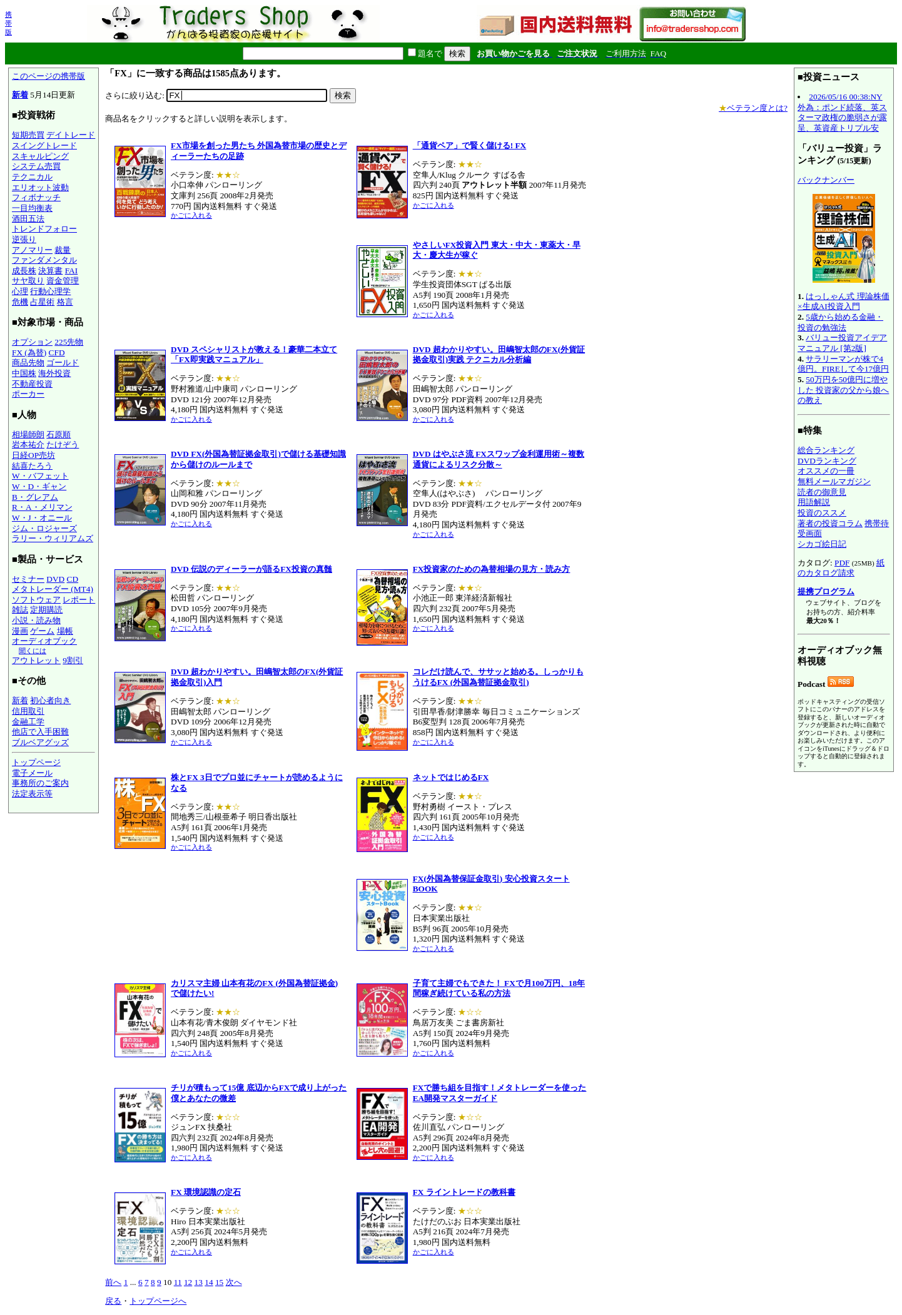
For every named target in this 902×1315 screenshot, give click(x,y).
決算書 (50, 270)
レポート (79, 599)
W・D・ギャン (39, 486)
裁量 (62, 250)
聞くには (32, 650)
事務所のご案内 (40, 783)
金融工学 (28, 721)
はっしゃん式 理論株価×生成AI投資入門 (843, 302)
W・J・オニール (42, 517)
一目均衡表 (32, 208)
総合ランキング (826, 450)
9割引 (73, 660)
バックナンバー (826, 180)
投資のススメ (822, 512)
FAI (71, 270)
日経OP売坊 (33, 455)
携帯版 (8, 23)
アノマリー (32, 250)
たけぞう (62, 444)
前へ (113, 1282)
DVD (55, 579)
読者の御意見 (822, 492)
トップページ (36, 762)
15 (219, 1282)
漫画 (20, 631)
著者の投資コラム (830, 523)
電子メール (32, 773)
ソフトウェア (36, 599)
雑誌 (20, 609)
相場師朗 (28, 434)
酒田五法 (28, 218)
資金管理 (62, 280)
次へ (234, 1282)
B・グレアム (35, 497)
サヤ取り (28, 280)
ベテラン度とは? (753, 108)
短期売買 (28, 135)
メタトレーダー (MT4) (52, 589)
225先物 (68, 342)
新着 (20, 94)
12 (188, 1282)
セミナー (28, 579)
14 (209, 1282)
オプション (32, 342)
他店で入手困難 (40, 731)
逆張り (24, 239)
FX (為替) (29, 352)
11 (178, 1282)
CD (73, 579)
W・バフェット (40, 475)
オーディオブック (44, 641)
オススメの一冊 (826, 470)
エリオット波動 (40, 187)
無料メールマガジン (834, 481)
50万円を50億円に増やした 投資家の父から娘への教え (843, 390)
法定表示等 (32, 793)
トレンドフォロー (44, 228)
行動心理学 (50, 291)
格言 (65, 302)
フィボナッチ (36, 197)
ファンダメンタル (44, 260)
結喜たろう (32, 465)
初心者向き (50, 700)
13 (199, 1282)
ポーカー (28, 394)
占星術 (42, 302)
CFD (57, 352)
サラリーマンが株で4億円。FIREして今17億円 (843, 364)
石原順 (58, 434)
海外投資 (54, 373)
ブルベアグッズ (40, 742)
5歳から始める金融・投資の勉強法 (840, 322)
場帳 (65, 631)
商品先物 (28, 362)
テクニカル (32, 176)
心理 (20, 291)
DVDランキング (827, 460)
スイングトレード (44, 145)
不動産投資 (32, 383)
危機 (20, 302)
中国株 (24, 373)
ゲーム (42, 631)
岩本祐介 (28, 444)
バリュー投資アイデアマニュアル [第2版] (842, 343)
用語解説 (814, 502)
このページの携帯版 (48, 76)
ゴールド (62, 362)
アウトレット (36, 660)
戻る (113, 1301)
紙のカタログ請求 (841, 568)
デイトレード (70, 135)
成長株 (24, 270)
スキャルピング (40, 156)
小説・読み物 (36, 620)
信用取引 (28, 711)
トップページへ (157, 1301)
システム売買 (36, 166)
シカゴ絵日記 (822, 544)
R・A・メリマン (42, 507)
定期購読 (46, 609)
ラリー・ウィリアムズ (52, 538)
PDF (841, 562)
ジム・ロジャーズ (44, 528)
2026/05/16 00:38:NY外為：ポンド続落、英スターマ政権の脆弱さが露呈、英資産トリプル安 (842, 112)
